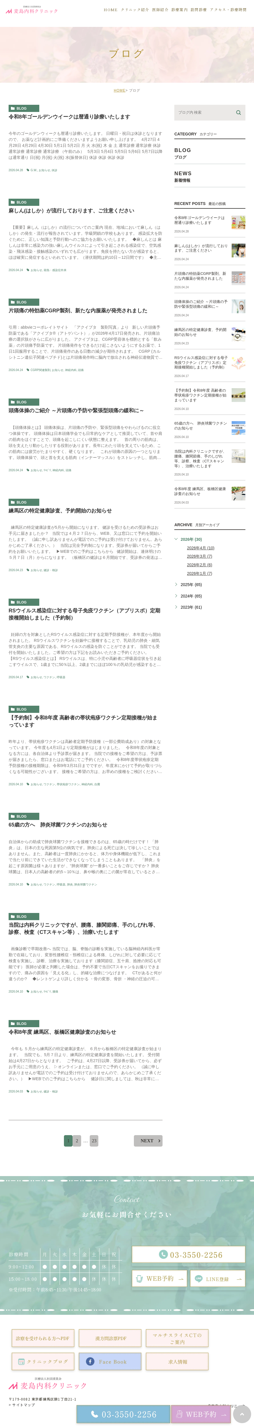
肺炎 (70, 884)
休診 (54, 170)
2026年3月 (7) (199, 556)
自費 (97, 784)
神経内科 (71, 370)
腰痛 (55, 991)
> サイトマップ (22, 1404)
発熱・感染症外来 (55, 270)
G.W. (34, 170)
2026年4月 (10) (200, 548)
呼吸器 (61, 677)
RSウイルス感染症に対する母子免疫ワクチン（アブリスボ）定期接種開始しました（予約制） (201, 363)
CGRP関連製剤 (40, 370)
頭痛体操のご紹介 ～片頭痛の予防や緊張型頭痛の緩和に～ (76, 410)
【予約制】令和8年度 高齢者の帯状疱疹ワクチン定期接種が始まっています (200, 395)
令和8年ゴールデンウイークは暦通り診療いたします (69, 117)
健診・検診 (51, 570)
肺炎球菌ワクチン (85, 884)
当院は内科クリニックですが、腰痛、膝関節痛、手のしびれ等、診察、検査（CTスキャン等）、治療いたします (200, 458)
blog (22, 108)
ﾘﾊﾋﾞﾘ (47, 470)
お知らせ (44, 170)
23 (94, 1140)
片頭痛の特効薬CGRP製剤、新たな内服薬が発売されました (78, 310)
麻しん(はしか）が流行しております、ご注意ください (71, 211)
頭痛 (81, 370)
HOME (120, 90)
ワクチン (49, 677)
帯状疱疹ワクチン (68, 784)
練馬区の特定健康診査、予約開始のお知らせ (60, 511)
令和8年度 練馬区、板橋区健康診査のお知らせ (62, 1032)
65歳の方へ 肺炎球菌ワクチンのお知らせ (58, 825)
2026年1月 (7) (199, 573)
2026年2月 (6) (199, 565)
